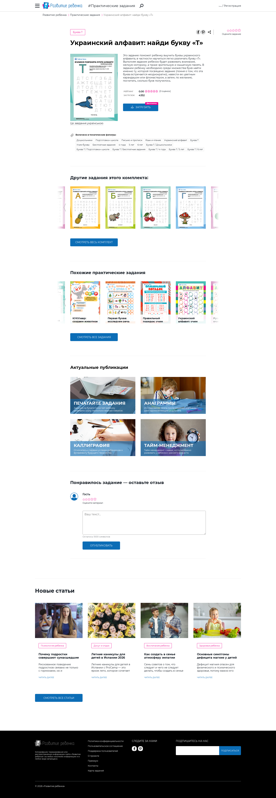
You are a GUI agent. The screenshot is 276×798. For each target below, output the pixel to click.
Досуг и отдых (101, 645)
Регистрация (232, 5)
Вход (218, 5)
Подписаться (232, 750)
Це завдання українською (86, 123)
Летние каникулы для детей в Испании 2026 (108, 656)
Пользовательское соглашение (105, 746)
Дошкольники (84, 140)
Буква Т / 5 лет (176, 149)
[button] (64, 207)
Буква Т (78, 32)
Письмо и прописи (131, 140)
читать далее (46, 677)
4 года (122, 144)
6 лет (140, 144)
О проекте (93, 756)
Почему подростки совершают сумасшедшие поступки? (59, 658)
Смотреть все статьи (58, 698)
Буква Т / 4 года (157, 149)
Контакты (93, 765)
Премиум (93, 760)
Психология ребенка (52, 645)
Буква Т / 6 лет (195, 149)
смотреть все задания (94, 337)
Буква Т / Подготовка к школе (93, 149)
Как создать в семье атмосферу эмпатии (159, 656)
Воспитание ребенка (158, 645)
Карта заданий (96, 770)
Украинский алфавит (175, 140)
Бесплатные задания (104, 144)
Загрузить (141, 107)
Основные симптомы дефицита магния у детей (217, 656)
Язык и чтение (153, 140)
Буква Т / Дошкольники (159, 144)
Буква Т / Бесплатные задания (128, 149)
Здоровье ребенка (209, 645)
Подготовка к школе (107, 140)
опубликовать (101, 545)
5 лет (131, 144)
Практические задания (113, 6)
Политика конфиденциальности (106, 741)
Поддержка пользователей (103, 751)
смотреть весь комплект (94, 242)
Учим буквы (83, 144)
